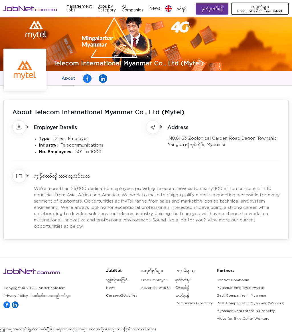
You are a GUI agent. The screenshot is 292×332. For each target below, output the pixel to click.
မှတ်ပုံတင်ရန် (212, 8)
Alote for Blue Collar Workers (243, 318)
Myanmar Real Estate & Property (246, 311)
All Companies (132, 8)
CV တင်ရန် (182, 288)
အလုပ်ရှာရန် (182, 295)
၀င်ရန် (181, 9)
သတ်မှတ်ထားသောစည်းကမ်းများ (51, 296)
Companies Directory (194, 303)
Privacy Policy (15, 295)
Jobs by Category (107, 8)
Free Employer (154, 280)
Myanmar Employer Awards (241, 287)
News (154, 8)
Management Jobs (79, 8)
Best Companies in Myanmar (242, 295)
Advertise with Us (156, 287)
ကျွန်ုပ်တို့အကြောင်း (117, 280)
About (68, 78)
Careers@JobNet (121, 295)
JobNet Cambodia (233, 280)
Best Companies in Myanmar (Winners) (251, 303)
